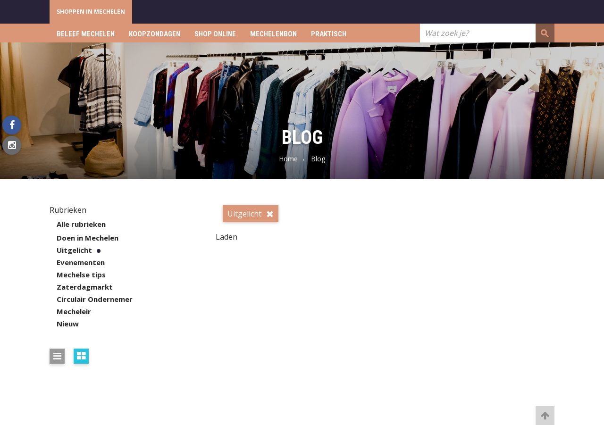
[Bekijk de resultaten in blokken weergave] (81, 356)
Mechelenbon (273, 34)
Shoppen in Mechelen (91, 12)
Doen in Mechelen (87, 237)
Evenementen (81, 262)
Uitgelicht (74, 250)
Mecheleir (74, 311)
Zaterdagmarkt (85, 287)
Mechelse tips (81, 274)
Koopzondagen (154, 34)
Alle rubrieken (81, 224)
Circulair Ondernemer (95, 299)
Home (288, 158)
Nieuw (68, 323)
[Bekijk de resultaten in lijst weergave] (57, 356)
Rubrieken (68, 210)
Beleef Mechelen (86, 34)
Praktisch (328, 34)
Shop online (215, 34)
